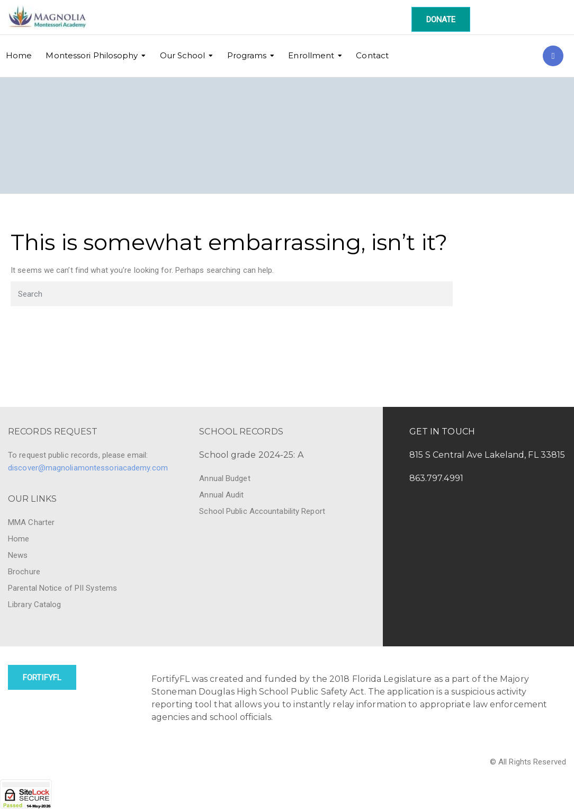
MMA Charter (31, 522)
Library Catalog (34, 604)
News (18, 555)
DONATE (441, 19)
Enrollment (311, 55)
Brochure (24, 571)
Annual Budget (224, 478)
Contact (372, 55)
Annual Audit (221, 495)
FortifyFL (42, 677)
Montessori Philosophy (92, 55)
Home (19, 55)
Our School (182, 55)
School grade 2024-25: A (251, 455)
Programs (247, 55)
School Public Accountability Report (262, 511)
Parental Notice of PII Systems (62, 588)
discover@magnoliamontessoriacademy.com (88, 468)
